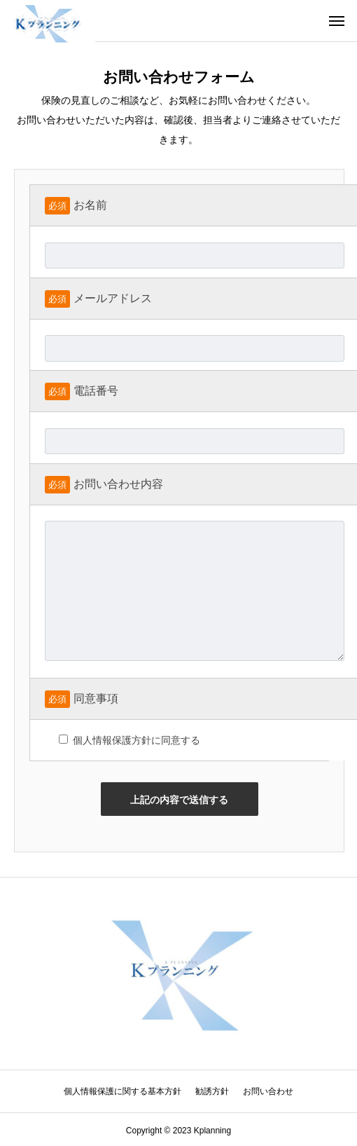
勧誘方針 (212, 1091)
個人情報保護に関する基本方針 (122, 1091)
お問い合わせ (268, 1091)
